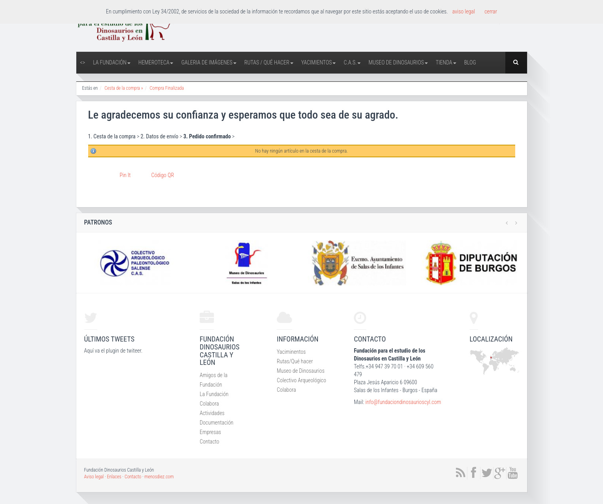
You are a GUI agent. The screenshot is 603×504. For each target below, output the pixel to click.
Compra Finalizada (166, 88)
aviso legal (463, 11)
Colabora (209, 403)
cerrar (490, 11)
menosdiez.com (159, 476)
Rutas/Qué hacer (295, 361)
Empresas (210, 432)
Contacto (209, 441)
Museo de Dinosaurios (398, 62)
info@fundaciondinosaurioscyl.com (403, 402)
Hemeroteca (156, 62)
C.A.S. (352, 62)
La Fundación (111, 62)
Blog (470, 62)
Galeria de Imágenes (208, 62)
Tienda (446, 62)
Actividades (212, 413)
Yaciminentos (291, 352)
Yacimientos (318, 62)
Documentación (216, 422)
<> (82, 62)
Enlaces (114, 476)
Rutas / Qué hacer (268, 62)
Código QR (162, 175)
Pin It (125, 175)
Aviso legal (94, 476)
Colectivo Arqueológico (301, 380)
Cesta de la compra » (123, 88)
